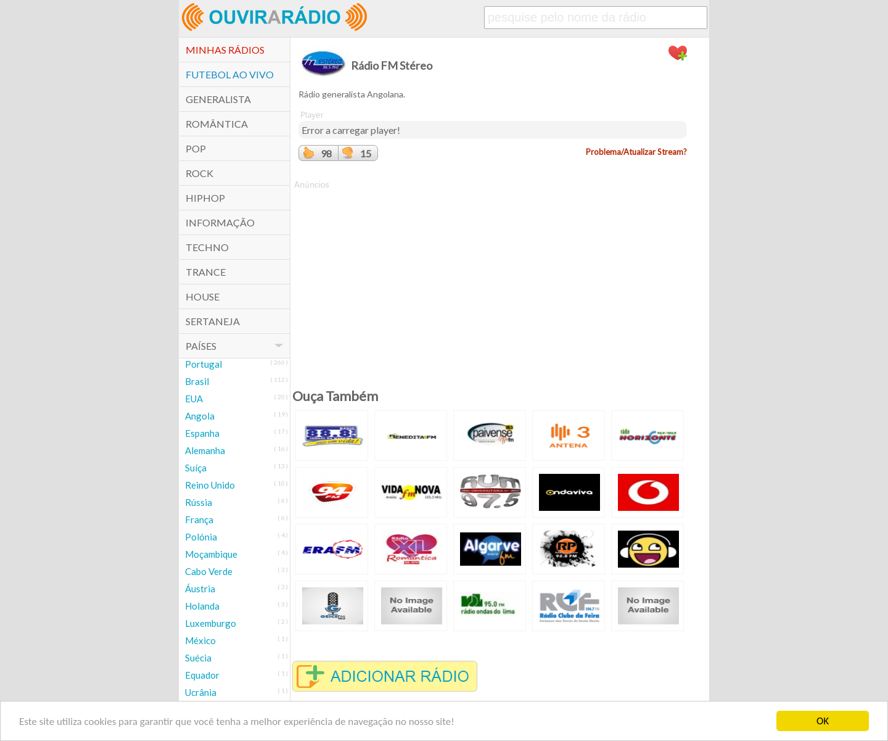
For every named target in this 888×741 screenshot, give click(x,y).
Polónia (201, 536)
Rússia (198, 502)
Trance (206, 272)
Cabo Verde (208, 571)
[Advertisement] (492, 277)
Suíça (196, 467)
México (200, 640)
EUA (194, 398)
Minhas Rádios (225, 50)
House (203, 296)
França (199, 519)
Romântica (217, 124)
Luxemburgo (210, 623)
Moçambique (211, 554)
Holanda (202, 605)
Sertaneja (213, 321)
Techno (207, 247)
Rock (199, 173)
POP (196, 148)
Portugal (203, 364)
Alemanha (205, 450)
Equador (202, 675)
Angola (200, 415)
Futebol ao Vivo (230, 74)
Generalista (218, 99)
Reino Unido (210, 485)
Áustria (200, 588)
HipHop (205, 198)
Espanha (202, 433)
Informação (220, 222)
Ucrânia (200, 692)
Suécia (198, 657)
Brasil (197, 381)
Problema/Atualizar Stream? (636, 152)
